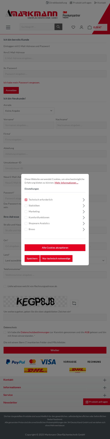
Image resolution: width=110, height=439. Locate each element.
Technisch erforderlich (41, 203)
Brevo (32, 232)
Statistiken (34, 209)
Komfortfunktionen (39, 220)
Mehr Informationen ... (66, 186)
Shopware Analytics (39, 226)
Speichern (32, 262)
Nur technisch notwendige (56, 262)
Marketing (34, 214)
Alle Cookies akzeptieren (55, 251)
